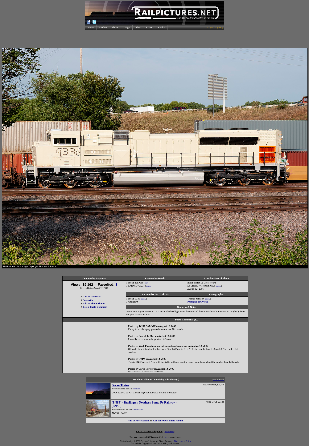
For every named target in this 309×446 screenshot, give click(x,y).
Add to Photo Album (94, 303)
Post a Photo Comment (95, 306)
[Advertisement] (154, 38)
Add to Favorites (92, 296)
